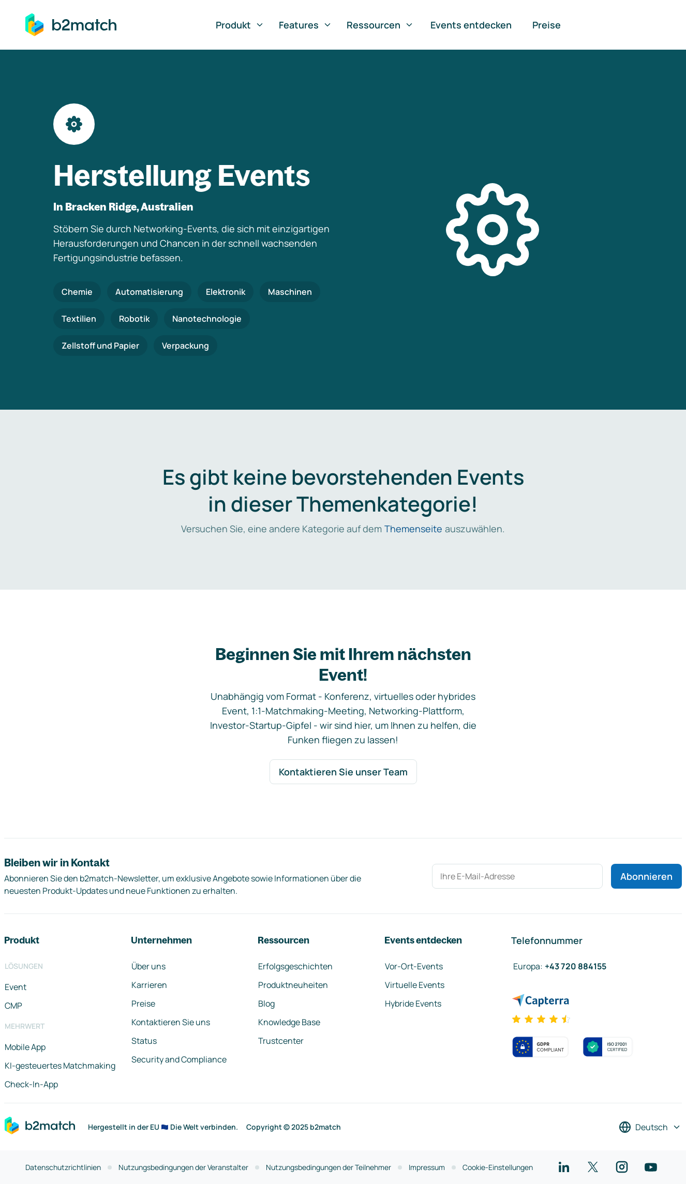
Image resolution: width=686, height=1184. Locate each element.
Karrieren (149, 985)
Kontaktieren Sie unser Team (343, 772)
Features (305, 25)
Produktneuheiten (293, 985)
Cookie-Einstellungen (498, 1167)
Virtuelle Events (414, 985)
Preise (546, 25)
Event (15, 987)
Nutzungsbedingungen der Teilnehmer (328, 1167)
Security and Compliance (179, 1059)
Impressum (427, 1167)
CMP (13, 1005)
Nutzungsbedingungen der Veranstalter (183, 1167)
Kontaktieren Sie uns (170, 1022)
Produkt (240, 25)
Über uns (148, 966)
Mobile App (25, 1047)
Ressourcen (380, 25)
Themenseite (413, 528)
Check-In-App (31, 1084)
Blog (266, 1003)
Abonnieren (646, 876)
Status (144, 1040)
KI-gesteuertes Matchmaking (60, 1065)
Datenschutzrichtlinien (63, 1167)
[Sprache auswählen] (650, 1127)
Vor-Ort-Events (414, 966)
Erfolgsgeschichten (295, 966)
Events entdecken (471, 25)
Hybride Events (413, 1003)
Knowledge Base (289, 1022)
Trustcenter (281, 1040)
